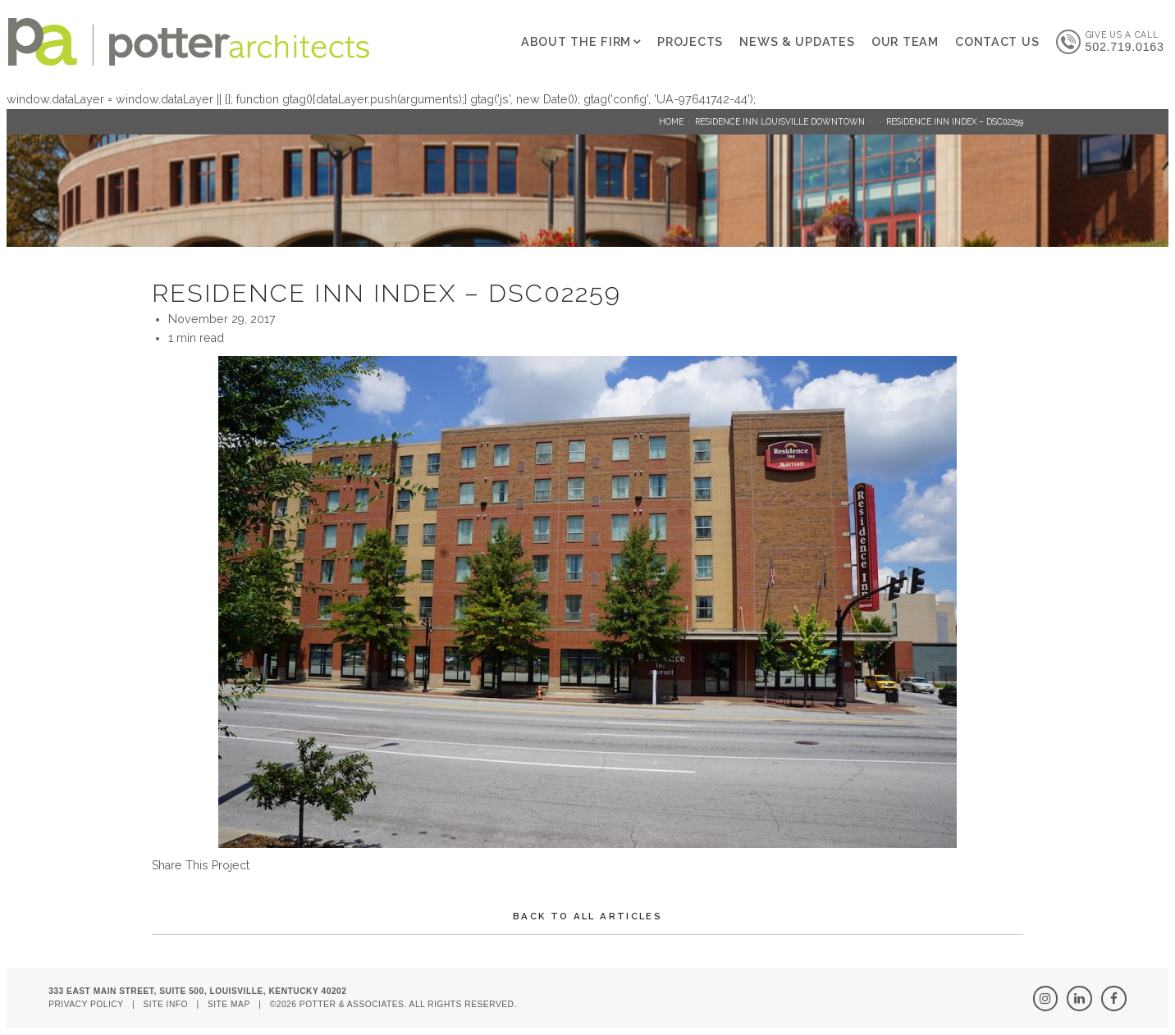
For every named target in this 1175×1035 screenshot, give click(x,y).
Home (671, 121)
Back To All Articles (587, 916)
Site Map (229, 1004)
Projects (690, 41)
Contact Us (997, 41)
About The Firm (576, 41)
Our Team (905, 41)
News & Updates (796, 41)
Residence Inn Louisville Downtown (780, 121)
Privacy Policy (85, 1004)
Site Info (165, 1004)
